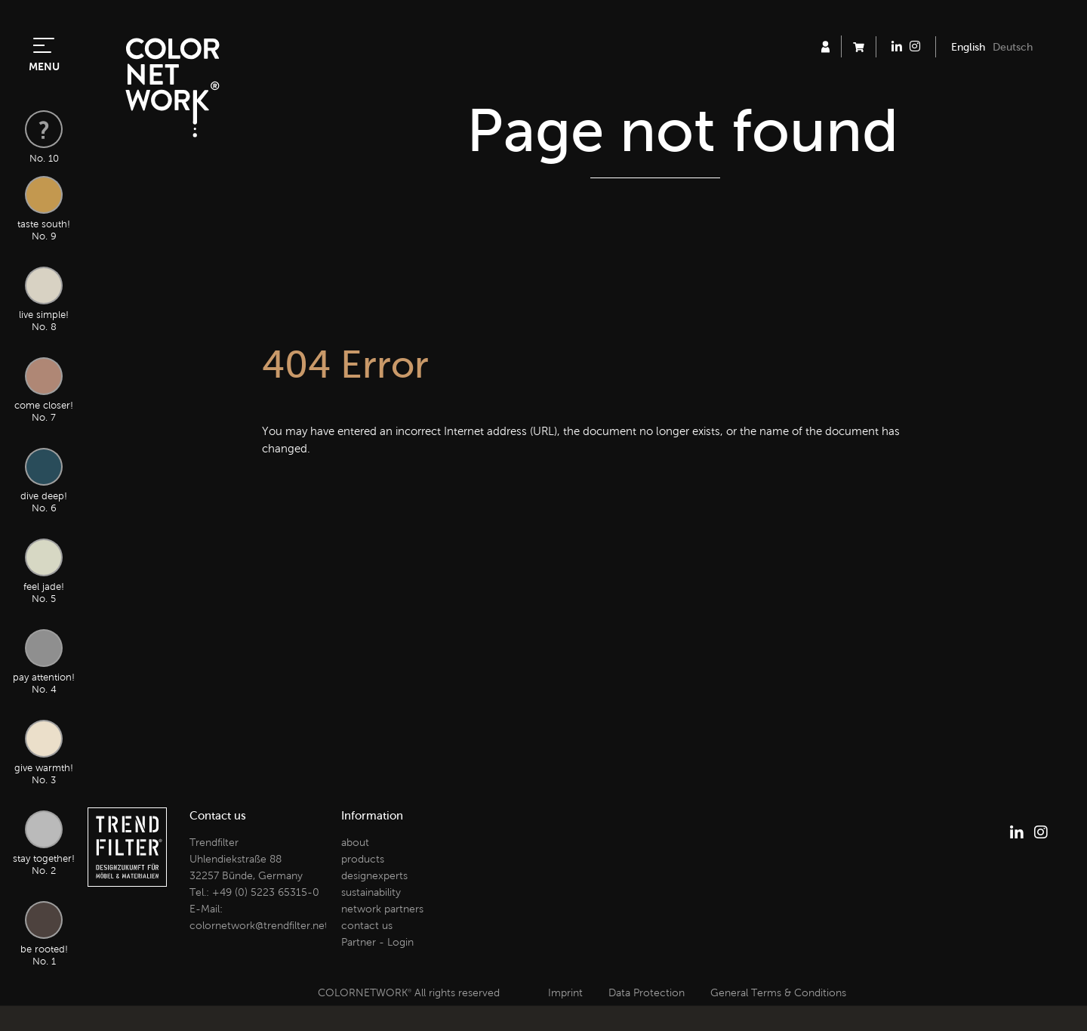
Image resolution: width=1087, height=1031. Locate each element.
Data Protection (646, 993)
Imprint (565, 993)
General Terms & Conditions (778, 993)
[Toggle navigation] (44, 43)
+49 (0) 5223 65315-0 (265, 892)
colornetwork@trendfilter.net (258, 925)
